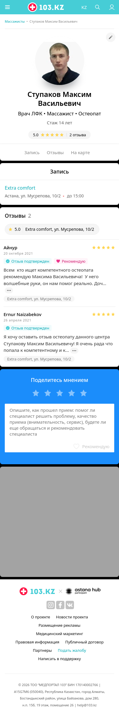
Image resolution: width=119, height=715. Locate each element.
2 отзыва (77, 134)
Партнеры (42, 650)
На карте (80, 152)
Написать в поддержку (59, 658)
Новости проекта (72, 617)
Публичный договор (84, 642)
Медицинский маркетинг (59, 633)
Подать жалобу (72, 650)
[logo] (46, 7)
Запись (32, 152)
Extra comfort (20, 188)
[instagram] (51, 605)
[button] (7, 7)
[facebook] (60, 605)
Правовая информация (37, 642)
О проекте (40, 617)
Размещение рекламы (59, 625)
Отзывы (55, 152)
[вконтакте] (70, 605)
